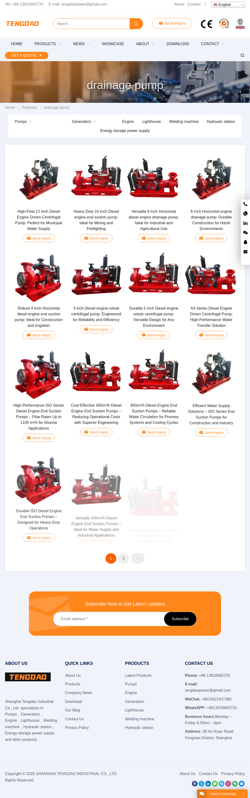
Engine (128, 122)
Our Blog (72, 710)
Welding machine (183, 122)
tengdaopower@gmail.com (84, 4)
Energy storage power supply (125, 131)
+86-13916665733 (27, 4)
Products (72, 684)
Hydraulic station (221, 122)
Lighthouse (151, 122)
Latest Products (138, 675)
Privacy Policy (77, 728)
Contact (194, 4)
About (179, 4)
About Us (73, 675)
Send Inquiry (172, 23)
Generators (81, 122)
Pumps (21, 122)
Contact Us (74, 719)
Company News (78, 693)
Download (73, 702)
